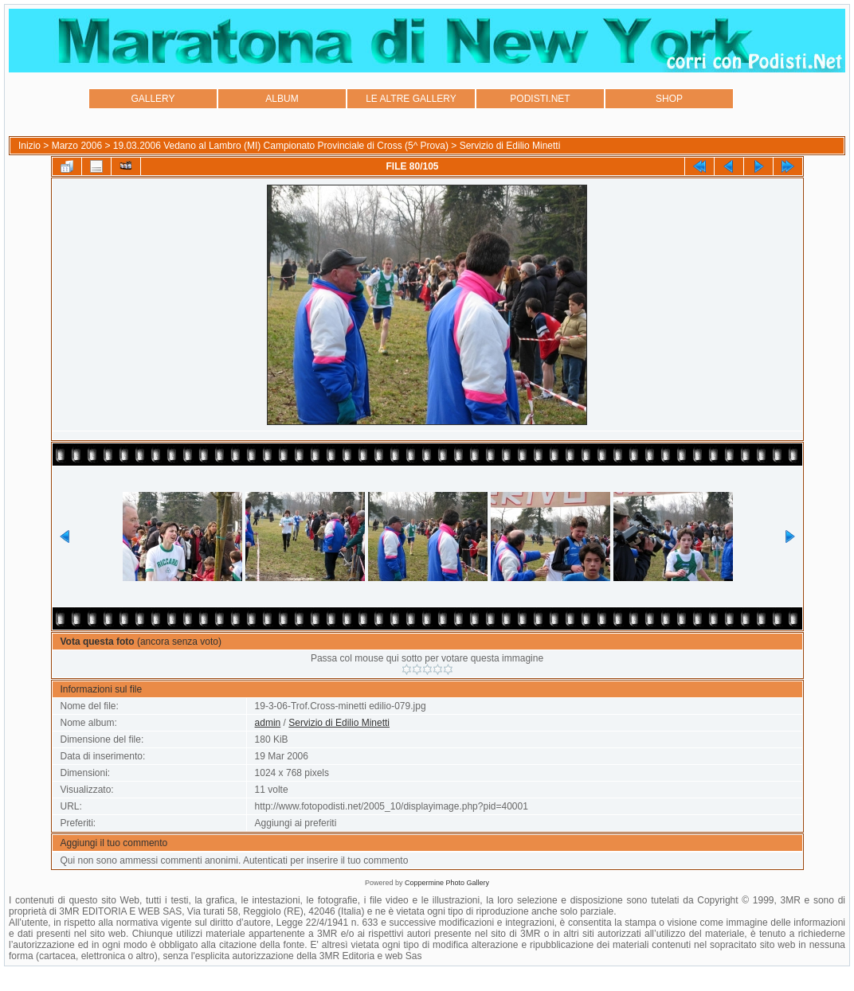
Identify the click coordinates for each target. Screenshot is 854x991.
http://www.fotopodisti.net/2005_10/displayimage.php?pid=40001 (391, 806)
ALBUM (281, 98)
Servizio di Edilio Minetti (510, 145)
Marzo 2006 (77, 145)
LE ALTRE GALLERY (411, 98)
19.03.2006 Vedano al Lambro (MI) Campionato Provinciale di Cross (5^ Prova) (281, 145)
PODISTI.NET (540, 98)
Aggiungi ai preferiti (296, 823)
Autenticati (265, 860)
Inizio (29, 145)
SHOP (669, 98)
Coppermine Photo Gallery (447, 883)
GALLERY (152, 98)
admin (268, 722)
